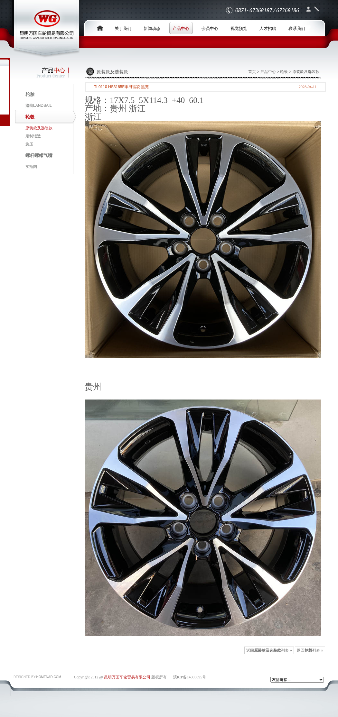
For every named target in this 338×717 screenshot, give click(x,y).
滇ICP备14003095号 (189, 677)
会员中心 (210, 28)
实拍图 (31, 166)
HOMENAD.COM (48, 677)
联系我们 (296, 28)
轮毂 (284, 71)
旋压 (29, 144)
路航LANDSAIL (38, 105)
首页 (252, 71)
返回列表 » (310, 650)
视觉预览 (238, 28)
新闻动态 (152, 28)
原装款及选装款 (38, 128)
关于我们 (123, 28)
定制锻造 (33, 136)
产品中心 (181, 28)
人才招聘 (267, 28)
